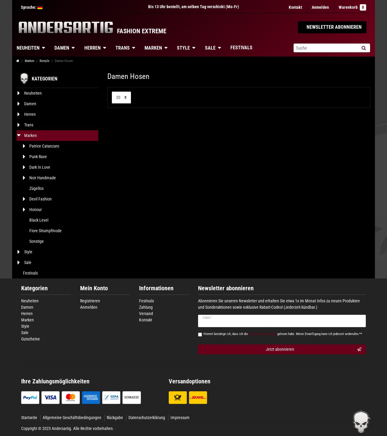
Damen (61, 48)
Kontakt (295, 7)
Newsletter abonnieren (226, 288)
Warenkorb (352, 7)
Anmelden (88, 307)
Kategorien (34, 288)
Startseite (29, 417)
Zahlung (146, 307)
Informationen (156, 288)
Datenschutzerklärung (146, 417)
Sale (210, 48)
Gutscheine (30, 339)
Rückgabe (115, 417)
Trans (122, 48)
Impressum (180, 417)
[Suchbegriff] (325, 48)
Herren (92, 48)
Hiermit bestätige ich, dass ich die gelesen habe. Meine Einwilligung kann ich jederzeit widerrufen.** (282, 334)
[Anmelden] (320, 7)
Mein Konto (94, 288)
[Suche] (363, 48)
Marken (153, 48)
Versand (146, 313)
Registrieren (90, 300)
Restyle (44, 61)
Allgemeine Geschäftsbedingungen (72, 417)
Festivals (241, 47)
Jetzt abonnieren (314, 349)
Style (183, 48)
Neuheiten (28, 48)
